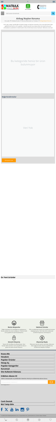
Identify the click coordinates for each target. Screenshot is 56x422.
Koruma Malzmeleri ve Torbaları (30, 21)
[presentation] (8, 392)
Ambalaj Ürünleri (15, 21)
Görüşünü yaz (9, 160)
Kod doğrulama (5, 384)
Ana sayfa (7, 21)
